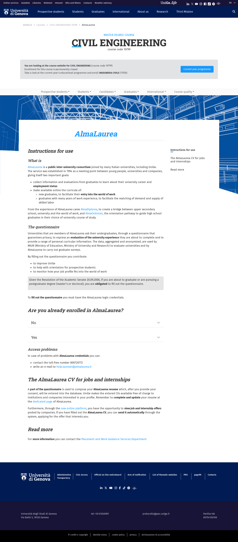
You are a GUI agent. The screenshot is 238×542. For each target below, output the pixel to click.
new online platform (73, 408)
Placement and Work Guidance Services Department (114, 439)
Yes (34, 337)
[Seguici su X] (192, 3)
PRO (186, 475)
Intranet (59, 3)
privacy (133, 535)
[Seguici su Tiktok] (209, 3)
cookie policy (118, 535)
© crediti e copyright (78, 535)
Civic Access (82, 475)
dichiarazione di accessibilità (156, 535)
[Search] (234, 11)
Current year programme (197, 69)
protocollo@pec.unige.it (156, 513)
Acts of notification (137, 475)
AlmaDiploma (89, 209)
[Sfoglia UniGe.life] (170, 3)
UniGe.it (27, 24)
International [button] (155, 91)
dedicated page (42, 401)
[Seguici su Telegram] (213, 3)
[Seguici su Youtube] (196, 3)
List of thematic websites (165, 475)
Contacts (87, 3)
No (33, 322)
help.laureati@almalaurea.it (74, 366)
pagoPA (197, 475)
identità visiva (100, 535)
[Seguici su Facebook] (205, 3)
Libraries (36, 3)
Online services (11, 3)
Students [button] (83, 91)
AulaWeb (25, 3)
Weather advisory (103, 3)
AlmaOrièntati (94, 213)
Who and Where (73, 3)
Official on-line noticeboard (107, 475)
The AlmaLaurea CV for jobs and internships (187, 159)
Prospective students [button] (54, 91)
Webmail (48, 3)
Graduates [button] (130, 91)
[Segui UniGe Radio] (218, 3)
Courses (40, 24)
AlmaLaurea (35, 167)
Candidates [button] (106, 91)
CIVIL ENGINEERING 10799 (63, 24)
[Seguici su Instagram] (200, 3)
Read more (177, 169)
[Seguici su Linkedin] (188, 3)
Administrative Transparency (63, 476)
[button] (51, 11)
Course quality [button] (183, 91)
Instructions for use (182, 150)
